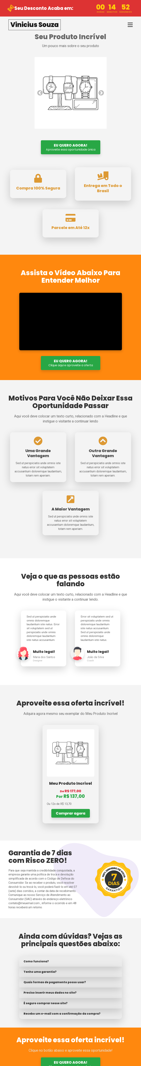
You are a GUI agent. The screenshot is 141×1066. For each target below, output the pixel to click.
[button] (40, 93)
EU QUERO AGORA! (70, 147)
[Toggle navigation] (130, 25)
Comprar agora (70, 813)
